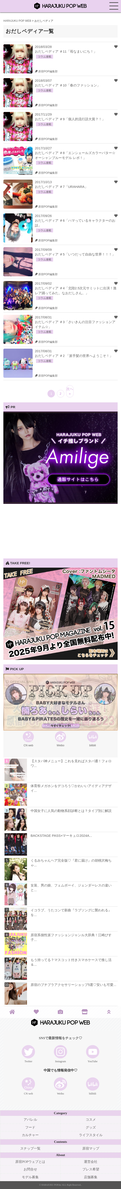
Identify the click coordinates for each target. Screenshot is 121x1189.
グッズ (91, 1127)
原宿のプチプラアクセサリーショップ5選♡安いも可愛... (73, 985)
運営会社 (90, 1161)
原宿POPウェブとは (30, 1161)
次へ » (69, 391)
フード (30, 1127)
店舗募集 (90, 1177)
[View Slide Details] (60, 502)
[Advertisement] (60, 527)
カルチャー (30, 1135)
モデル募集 (30, 1177)
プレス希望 (90, 1169)
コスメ (91, 1119)
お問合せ (30, 1169)
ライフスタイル (91, 1135)
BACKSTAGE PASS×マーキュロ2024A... (61, 835)
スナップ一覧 (30, 1148)
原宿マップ (90, 1148)
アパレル (30, 1119)
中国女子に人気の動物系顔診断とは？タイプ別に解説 (71, 811)
